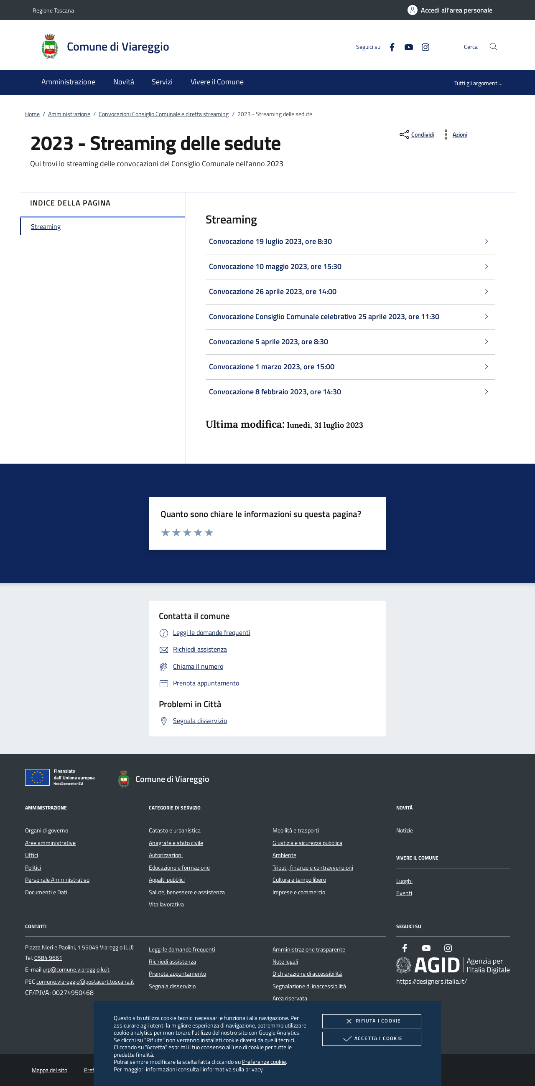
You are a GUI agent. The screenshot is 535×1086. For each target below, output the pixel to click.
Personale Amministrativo (57, 879)
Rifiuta (371, 1021)
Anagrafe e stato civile (176, 842)
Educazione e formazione (179, 867)
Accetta (372, 1038)
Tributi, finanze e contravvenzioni (313, 867)
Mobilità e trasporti (296, 830)
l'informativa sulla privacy (231, 1069)
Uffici (31, 855)
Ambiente (284, 855)
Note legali (285, 961)
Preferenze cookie (264, 1061)
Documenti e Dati (46, 892)
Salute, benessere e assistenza (187, 892)
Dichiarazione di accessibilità (307, 973)
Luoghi (404, 881)
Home (32, 114)
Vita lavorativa (166, 904)
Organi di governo (46, 830)
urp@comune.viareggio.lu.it (76, 969)
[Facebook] (388, 46)
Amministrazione (69, 114)
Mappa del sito (49, 1070)
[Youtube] (405, 46)
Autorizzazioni (166, 855)
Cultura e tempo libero (299, 879)
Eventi (404, 893)
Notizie (404, 830)
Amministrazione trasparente (309, 949)
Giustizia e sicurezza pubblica (307, 842)
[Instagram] (422, 46)
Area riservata (290, 998)
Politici (33, 867)
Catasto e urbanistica (175, 830)
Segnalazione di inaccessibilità (309, 986)
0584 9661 (48, 957)
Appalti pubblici (167, 879)
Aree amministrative (50, 842)
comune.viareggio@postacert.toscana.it (85, 981)
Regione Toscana (53, 10)
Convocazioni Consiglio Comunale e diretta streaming (164, 114)
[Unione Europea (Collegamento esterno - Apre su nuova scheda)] (62, 779)
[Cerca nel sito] (493, 47)
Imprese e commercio (299, 892)
